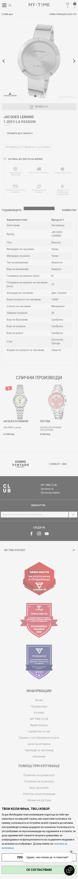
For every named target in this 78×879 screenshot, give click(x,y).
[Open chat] (69, 870)
